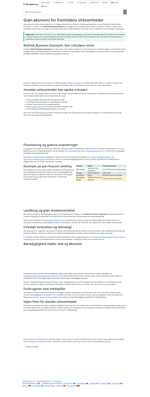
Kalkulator (48, 386)
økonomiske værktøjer (50, 297)
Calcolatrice (36, 386)
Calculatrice (116, 383)
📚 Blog (44, 6)
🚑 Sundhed (45, 2)
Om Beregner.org (28, 381)
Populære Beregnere (43, 381)
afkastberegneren (74, 151)
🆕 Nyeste (114, 2)
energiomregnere (37, 107)
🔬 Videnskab (82, 2)
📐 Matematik (58, 2)
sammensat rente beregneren (103, 237)
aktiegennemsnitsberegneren (34, 159)
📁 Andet (70, 2)
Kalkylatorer (68, 383)
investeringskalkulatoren (94, 151)
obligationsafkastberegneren (101, 157)
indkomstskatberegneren (50, 276)
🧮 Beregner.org (30, 4)
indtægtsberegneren (31, 276)
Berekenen (104, 383)
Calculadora (71, 386)
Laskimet (93, 383)
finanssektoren (77, 83)
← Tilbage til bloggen (31, 346)
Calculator (59, 386)
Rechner (25, 386)
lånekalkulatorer (33, 297)
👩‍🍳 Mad (105, 2)
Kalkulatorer (81, 383)
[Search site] (73, 12)
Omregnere (57, 381)
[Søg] (125, 12)
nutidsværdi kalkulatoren (53, 220)
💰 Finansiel (94, 2)
